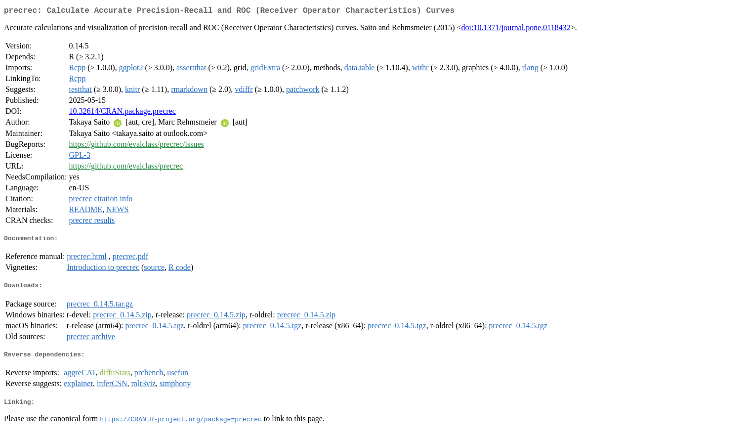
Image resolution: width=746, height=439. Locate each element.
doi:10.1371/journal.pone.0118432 (516, 29)
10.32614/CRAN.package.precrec (122, 113)
